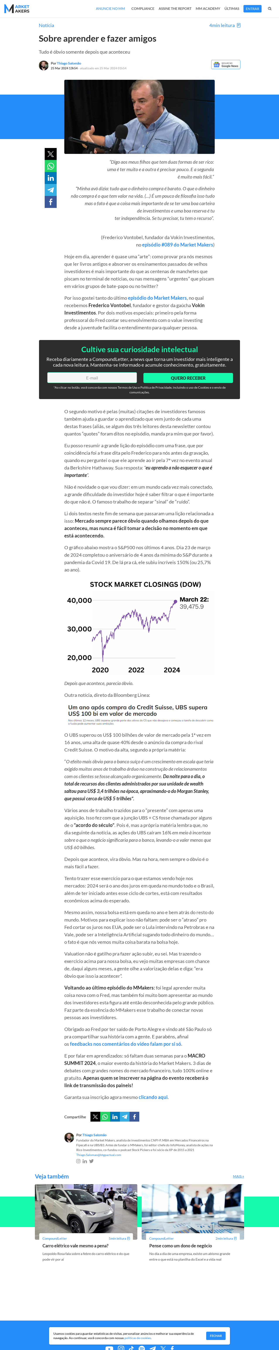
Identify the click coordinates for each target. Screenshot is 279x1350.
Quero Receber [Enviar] (187, 377)
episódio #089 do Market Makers (177, 245)
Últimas (232, 8)
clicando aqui (153, 1097)
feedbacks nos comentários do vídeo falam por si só (125, 1044)
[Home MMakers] (16, 8)
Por (66, 63)
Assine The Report (175, 8)
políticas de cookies (137, 1338)
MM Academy (208, 8)
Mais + (238, 1176)
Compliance (142, 8)
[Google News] (225, 68)
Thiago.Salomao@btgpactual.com (98, 1154)
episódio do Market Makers (157, 298)
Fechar (216, 1336)
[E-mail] (91, 377)
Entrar (252, 9)
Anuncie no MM (110, 8)
